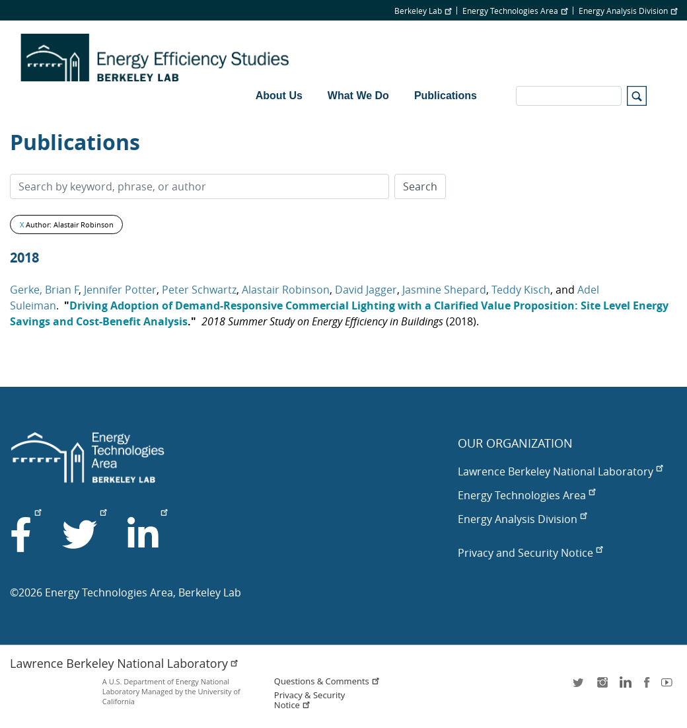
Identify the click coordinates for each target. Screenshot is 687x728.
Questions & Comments (327, 681)
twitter (579, 686)
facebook (647, 686)
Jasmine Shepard (444, 289)
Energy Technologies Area (514, 11)
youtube (669, 686)
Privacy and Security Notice (530, 553)
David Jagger (366, 289)
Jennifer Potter (120, 289)
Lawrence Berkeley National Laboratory (560, 471)
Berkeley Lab (422, 11)
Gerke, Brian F (44, 289)
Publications (445, 95)
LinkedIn (624, 686)
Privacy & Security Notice (309, 700)
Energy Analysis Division (628, 11)
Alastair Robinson (286, 289)
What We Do (358, 95)
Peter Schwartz (199, 289)
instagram (602, 686)
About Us (279, 95)
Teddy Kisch (520, 289)
